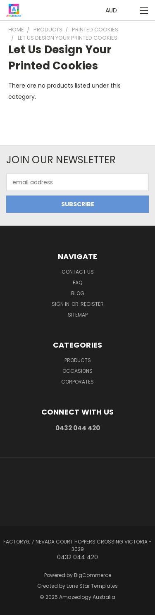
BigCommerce (92, 575)
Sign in (61, 304)
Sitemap (78, 314)
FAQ (77, 282)
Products (77, 360)
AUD (113, 10)
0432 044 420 (77, 428)
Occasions (77, 370)
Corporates (77, 381)
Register (92, 304)
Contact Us (78, 271)
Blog (77, 293)
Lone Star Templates (92, 585)
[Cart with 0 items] (130, 10)
